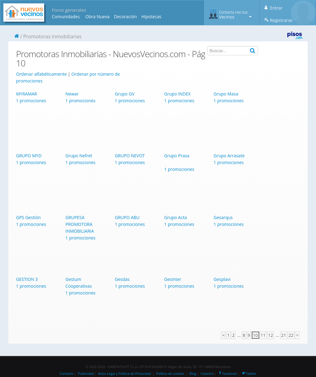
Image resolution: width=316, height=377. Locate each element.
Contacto (66, 373)
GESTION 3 (27, 279)
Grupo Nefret (78, 156)
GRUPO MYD (29, 156)
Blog (192, 373)
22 (291, 335)
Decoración (125, 16)
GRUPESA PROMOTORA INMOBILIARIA (79, 224)
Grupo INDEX (177, 94)
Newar (72, 94)
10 (255, 335)
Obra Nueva (97, 16)
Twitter (248, 373)
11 (263, 335)
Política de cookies (170, 373)
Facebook (227, 373)
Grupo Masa (226, 94)
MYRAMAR (26, 94)
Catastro (207, 373)
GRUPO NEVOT (130, 156)
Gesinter (172, 279)
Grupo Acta (175, 217)
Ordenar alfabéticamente (41, 74)
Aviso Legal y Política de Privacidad (124, 373)
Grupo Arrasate (229, 156)
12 (270, 335)
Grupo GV (125, 94)
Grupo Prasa (176, 156)
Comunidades (66, 16)
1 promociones (31, 101)
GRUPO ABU (127, 217)
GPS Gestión (28, 217)
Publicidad (86, 373)
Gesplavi (222, 279)
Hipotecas (151, 16)
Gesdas (122, 279)
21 (283, 335)
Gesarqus (223, 217)
